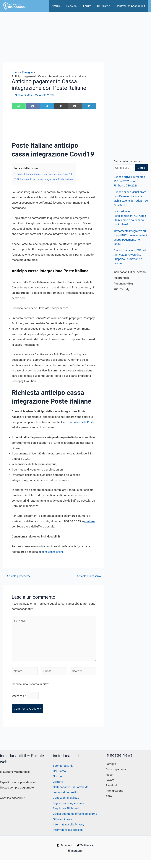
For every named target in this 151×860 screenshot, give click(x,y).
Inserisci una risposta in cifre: (30, 686)
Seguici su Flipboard (66, 808)
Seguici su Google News (68, 803)
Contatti (58, 781)
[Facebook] (64, 845)
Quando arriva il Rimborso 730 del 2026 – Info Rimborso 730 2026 (130, 181)
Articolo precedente (17, 576)
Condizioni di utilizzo (66, 797)
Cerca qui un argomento (129, 161)
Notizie (56, 6)
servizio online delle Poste (79, 422)
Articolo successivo (90, 576)
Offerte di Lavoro (63, 819)
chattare (89, 521)
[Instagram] (76, 850)
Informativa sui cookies (68, 830)
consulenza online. (53, 552)
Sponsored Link (63, 765)
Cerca (141, 168)
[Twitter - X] (85, 845)
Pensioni (71, 6)
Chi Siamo (103, 6)
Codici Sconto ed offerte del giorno (75, 813)
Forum (87, 6)
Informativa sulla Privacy (68, 824)
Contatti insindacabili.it (130, 6)
